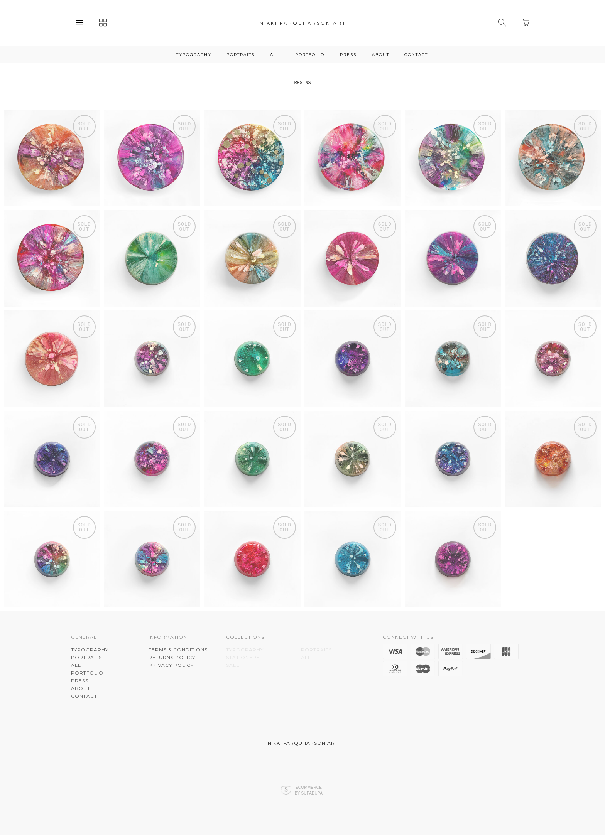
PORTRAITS (240, 54)
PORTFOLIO (309, 54)
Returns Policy (172, 657)
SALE (233, 665)
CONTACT (416, 54)
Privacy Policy (171, 665)
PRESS (348, 54)
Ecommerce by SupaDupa (309, 790)
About (380, 54)
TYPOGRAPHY (193, 54)
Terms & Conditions (178, 650)
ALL (275, 54)
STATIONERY (243, 657)
